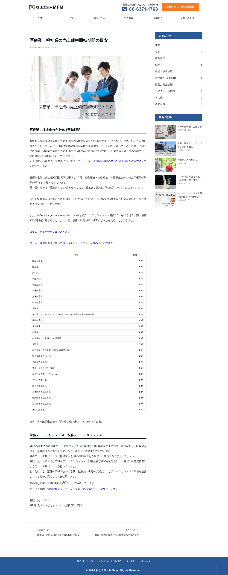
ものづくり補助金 (165, 91)
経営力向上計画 (164, 84)
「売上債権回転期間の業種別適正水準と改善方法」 (114, 161)
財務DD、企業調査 (165, 78)
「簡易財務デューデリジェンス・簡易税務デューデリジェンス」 (81, 489)
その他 (159, 97)
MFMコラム (99, 18)
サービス (68, 18)
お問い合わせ (187, 18)
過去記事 (160, 104)
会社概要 (158, 18)
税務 (157, 65)
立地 (157, 51)
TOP (40, 18)
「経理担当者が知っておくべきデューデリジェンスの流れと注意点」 (76, 243)
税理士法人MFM (105, 570)
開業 (157, 45)
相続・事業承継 (164, 71)
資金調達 (160, 58)
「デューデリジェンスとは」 (53, 231)
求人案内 (128, 18)
